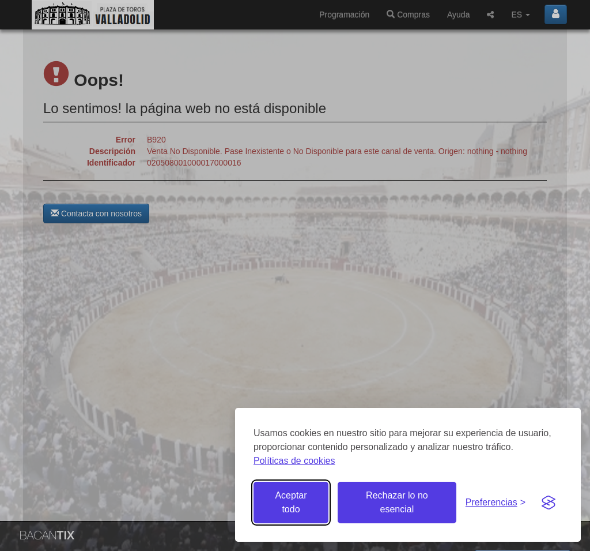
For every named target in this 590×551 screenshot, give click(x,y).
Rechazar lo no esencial (397, 502)
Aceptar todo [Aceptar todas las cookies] (291, 502)
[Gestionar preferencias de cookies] (495, 503)
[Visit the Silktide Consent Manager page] (548, 502)
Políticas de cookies (294, 461)
